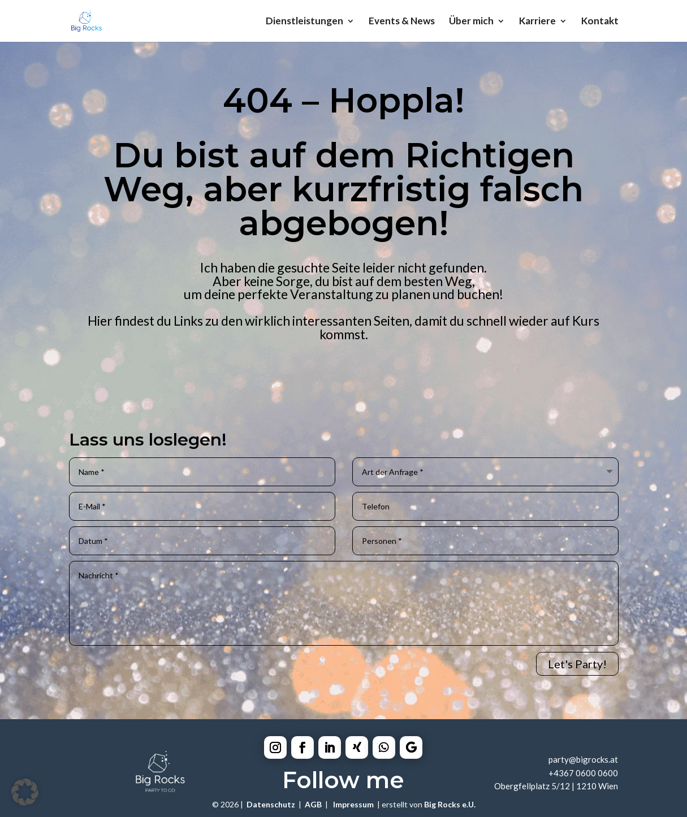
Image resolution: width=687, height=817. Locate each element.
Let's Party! (577, 664)
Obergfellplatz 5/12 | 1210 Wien (556, 786)
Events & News (402, 22)
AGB (313, 804)
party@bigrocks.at (583, 759)
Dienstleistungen (304, 22)
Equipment (316, 385)
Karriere (537, 22)
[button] (25, 792)
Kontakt (600, 22)
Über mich (471, 22)
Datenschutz (271, 804)
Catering (163, 385)
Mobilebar (458, 385)
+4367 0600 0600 (583, 773)
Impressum (353, 804)
